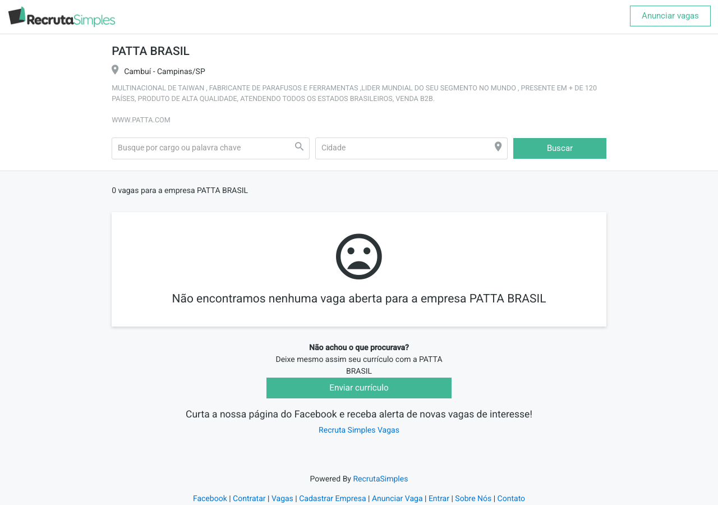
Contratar (249, 498)
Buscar (560, 148)
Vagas (282, 498)
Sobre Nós (473, 498)
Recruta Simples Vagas (359, 430)
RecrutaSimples (380, 479)
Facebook (210, 498)
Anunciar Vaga (397, 498)
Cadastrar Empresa (332, 498)
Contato (511, 498)
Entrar (439, 498)
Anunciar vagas (670, 16)
